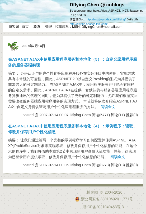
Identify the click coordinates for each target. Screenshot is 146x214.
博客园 (14, 27)
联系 (37, 27)
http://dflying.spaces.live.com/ (89, 23)
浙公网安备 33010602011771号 (104, 199)
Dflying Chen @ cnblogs (97, 4)
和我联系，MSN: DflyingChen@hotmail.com (87, 27)
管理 (48, 27)
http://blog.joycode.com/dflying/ (106, 19)
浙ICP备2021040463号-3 (103, 207)
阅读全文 (108, 107)
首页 (25, 27)
